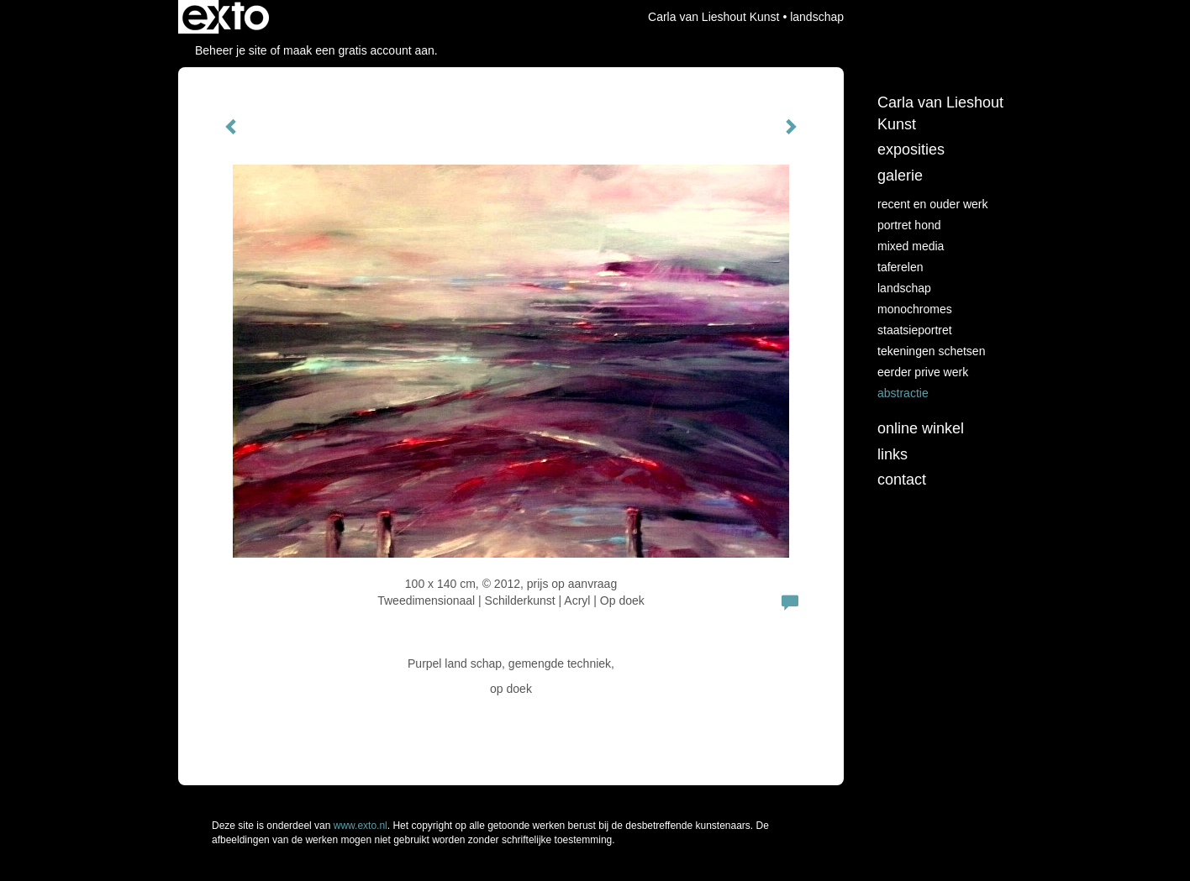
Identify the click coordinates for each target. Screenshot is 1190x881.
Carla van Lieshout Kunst (713, 17)
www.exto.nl (360, 825)
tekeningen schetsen (931, 351)
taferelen (900, 267)
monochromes (914, 309)
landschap (904, 288)
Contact (901, 479)
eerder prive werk (922, 372)
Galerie (900, 175)
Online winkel (920, 428)
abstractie (903, 393)
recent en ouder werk (932, 204)
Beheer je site (231, 50)
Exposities (911, 149)
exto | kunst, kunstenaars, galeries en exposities (225, 17)
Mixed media (910, 246)
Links (892, 454)
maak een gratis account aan (358, 50)
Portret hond (909, 225)
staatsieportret (914, 330)
